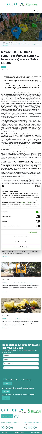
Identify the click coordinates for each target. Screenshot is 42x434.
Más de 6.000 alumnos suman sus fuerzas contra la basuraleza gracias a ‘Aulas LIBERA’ (20, 44)
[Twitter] (8, 427)
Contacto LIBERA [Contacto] (7, 416)
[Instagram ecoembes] (29, 427)
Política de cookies (26, 202)
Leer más (4, 256)
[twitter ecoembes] (32, 427)
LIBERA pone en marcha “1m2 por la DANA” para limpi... (17, 283)
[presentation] (11, 374)
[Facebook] (2, 427)
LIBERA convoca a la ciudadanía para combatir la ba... (17, 318)
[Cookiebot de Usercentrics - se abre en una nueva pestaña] (33, 186)
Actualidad (13, 42)
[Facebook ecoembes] (25, 427)
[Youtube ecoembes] (35, 427)
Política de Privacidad (17, 379)
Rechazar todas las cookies (21, 246)
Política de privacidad (19, 432)
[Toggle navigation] (37, 10)
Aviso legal (4, 432)
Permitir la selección (21, 241)
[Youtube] (14, 416)
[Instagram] (5, 427)
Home (5, 42)
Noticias (4, 67)
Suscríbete (6, 391)
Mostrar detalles (32, 232)
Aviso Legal (28, 379)
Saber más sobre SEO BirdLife (9, 422)
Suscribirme (8, 383)
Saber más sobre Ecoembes (31, 422)
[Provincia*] (21, 367)
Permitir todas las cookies (21, 237)
